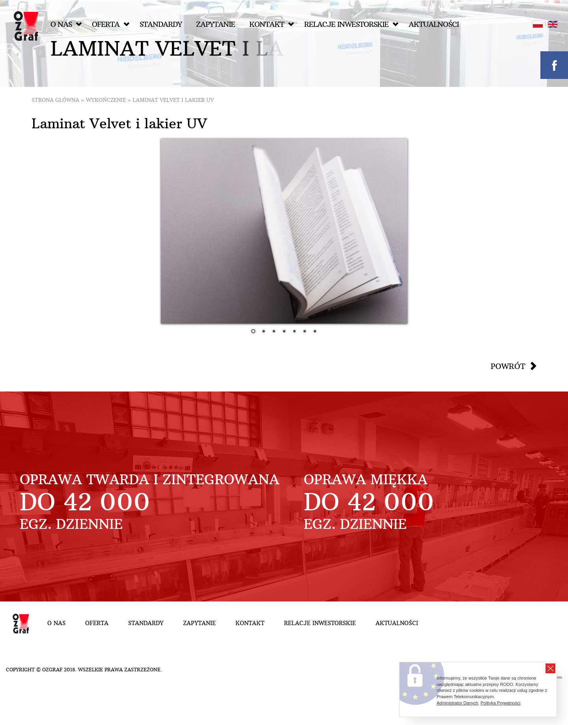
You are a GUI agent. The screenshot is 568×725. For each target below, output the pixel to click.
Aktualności (434, 24)
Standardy (161, 24)
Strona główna (55, 100)
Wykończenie (106, 100)
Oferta (110, 24)
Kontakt (271, 24)
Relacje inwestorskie (351, 24)
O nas (66, 24)
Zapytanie (215, 24)
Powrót (508, 366)
